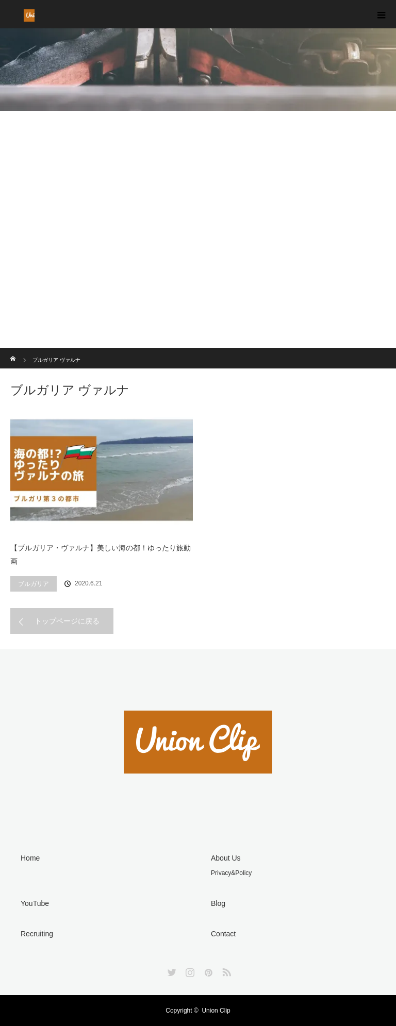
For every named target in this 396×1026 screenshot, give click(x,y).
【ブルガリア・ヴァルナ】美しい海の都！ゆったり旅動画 (100, 555)
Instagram (188, 970)
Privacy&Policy (231, 873)
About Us (226, 858)
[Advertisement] (198, 270)
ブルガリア (33, 583)
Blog (218, 903)
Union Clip (216, 1010)
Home (30, 858)
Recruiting (37, 934)
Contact (223, 934)
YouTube (35, 903)
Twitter (170, 970)
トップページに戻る (67, 621)
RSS (225, 970)
